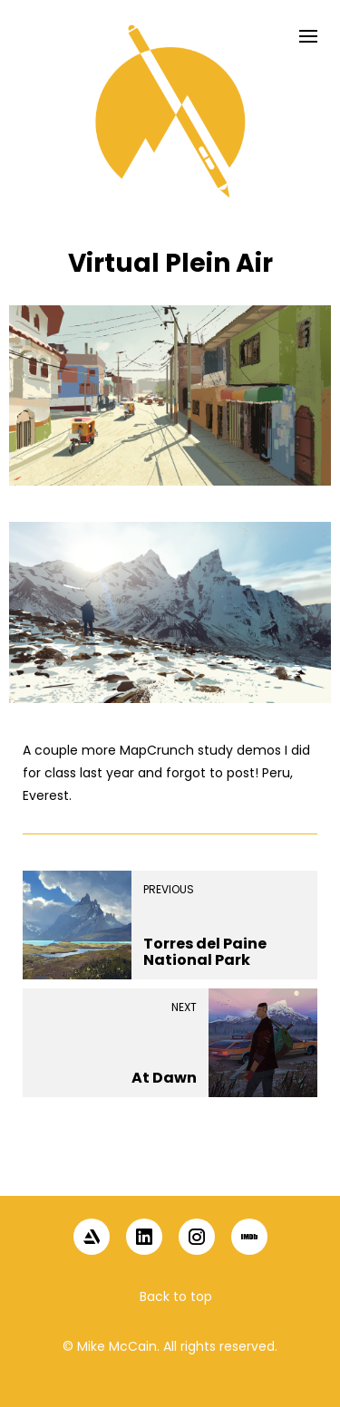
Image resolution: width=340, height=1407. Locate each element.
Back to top (176, 1296)
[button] (170, 1164)
